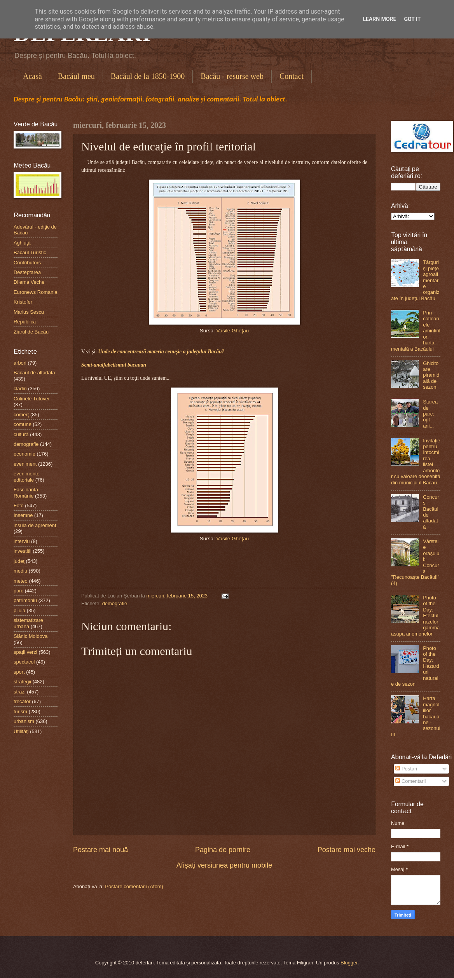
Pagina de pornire (222, 850)
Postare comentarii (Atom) (134, 886)
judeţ (19, 561)
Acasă (32, 76)
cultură (21, 434)
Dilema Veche (29, 282)
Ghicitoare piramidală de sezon (431, 375)
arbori (20, 363)
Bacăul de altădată (34, 372)
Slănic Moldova (30, 636)
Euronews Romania (35, 292)
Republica (25, 322)
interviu (22, 541)
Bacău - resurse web (232, 76)
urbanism (24, 721)
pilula (19, 610)
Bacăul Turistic (30, 252)
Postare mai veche (346, 850)
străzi (20, 692)
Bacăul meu (76, 76)
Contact (291, 76)
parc (18, 591)
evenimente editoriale (27, 476)
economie (24, 454)
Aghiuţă (22, 243)
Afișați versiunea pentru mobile (224, 865)
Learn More (379, 19)
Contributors (27, 262)
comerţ (21, 414)
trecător (22, 701)
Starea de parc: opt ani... (430, 414)
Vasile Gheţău (232, 331)
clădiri (20, 388)
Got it (412, 19)
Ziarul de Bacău (31, 332)
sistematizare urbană (28, 623)
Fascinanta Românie (26, 492)
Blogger (349, 963)
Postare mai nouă (100, 850)
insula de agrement (35, 525)
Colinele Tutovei (31, 399)
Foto (19, 505)
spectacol (24, 662)
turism (20, 711)
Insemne (23, 515)
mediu (20, 571)
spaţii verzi (25, 652)
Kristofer (23, 302)
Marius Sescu (29, 312)
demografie (114, 603)
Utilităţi (21, 731)
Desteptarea (27, 272)
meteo (21, 581)
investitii (22, 551)
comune (22, 424)
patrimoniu (25, 600)
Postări (406, 769)
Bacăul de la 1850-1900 (148, 76)
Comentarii (410, 781)
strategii (22, 682)
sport (19, 672)
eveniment (25, 464)
